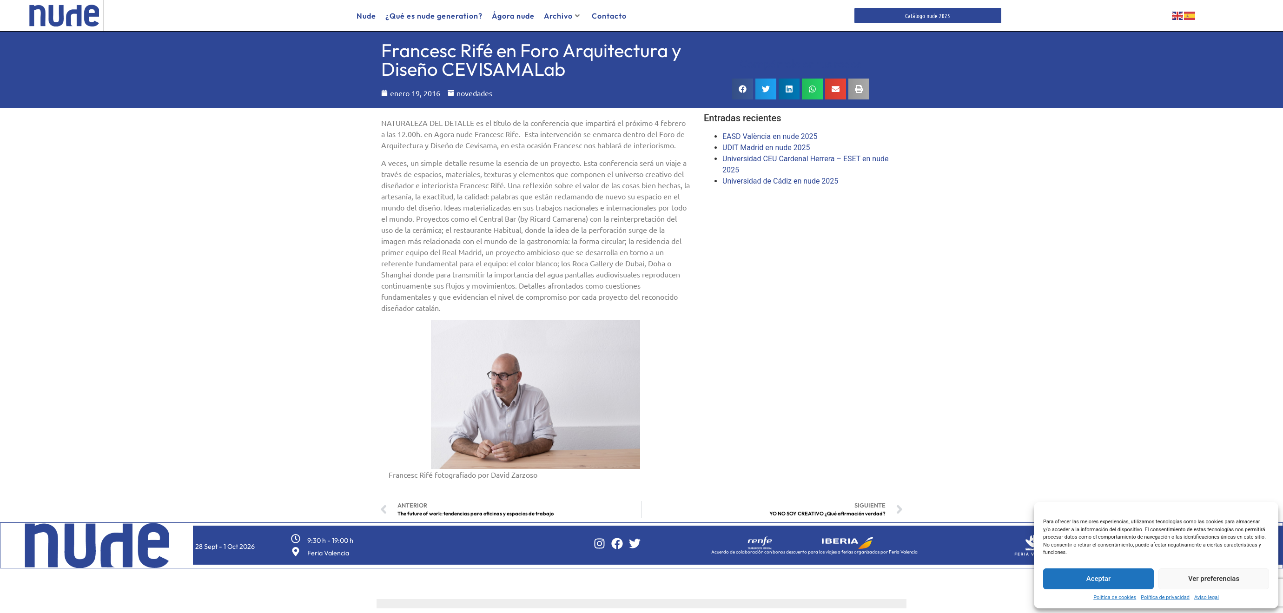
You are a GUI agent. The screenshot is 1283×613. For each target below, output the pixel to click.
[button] (742, 89)
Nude (366, 15)
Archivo (562, 15)
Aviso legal (1206, 597)
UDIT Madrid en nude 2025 (766, 147)
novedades (474, 93)
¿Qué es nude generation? (434, 15)
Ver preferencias (1213, 578)
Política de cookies (1114, 597)
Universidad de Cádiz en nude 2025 (780, 181)
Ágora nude (513, 15)
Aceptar (1098, 578)
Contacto (609, 15)
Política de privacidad (1165, 597)
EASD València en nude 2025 (770, 136)
